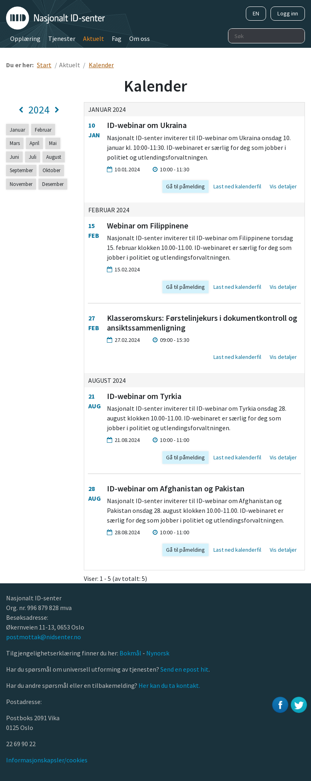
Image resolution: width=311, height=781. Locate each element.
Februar (43, 129)
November (21, 184)
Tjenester (61, 38)
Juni (14, 157)
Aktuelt (93, 38)
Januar (17, 129)
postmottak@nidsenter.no (43, 637)
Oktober (51, 170)
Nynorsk (158, 653)
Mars (15, 143)
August (53, 157)
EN (256, 13)
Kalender (101, 65)
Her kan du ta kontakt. (168, 685)
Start (44, 65)
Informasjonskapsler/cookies (46, 760)
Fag (116, 38)
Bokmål (131, 653)
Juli (32, 157)
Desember (53, 184)
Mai (53, 143)
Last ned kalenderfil (237, 186)
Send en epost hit (184, 669)
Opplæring (25, 38)
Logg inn (287, 13)
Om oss (139, 38)
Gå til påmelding (185, 186)
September (21, 170)
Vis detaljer (283, 186)
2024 (38, 109)
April (34, 143)
